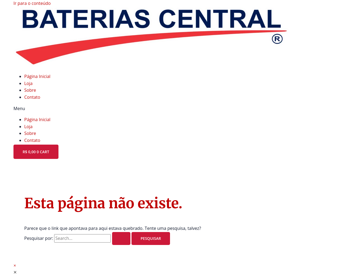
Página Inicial (37, 76)
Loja (28, 83)
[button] (178, 108)
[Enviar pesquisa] (121, 238)
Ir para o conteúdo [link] (32, 3)
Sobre (30, 90)
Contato (32, 97)
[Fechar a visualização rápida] (15, 272)
